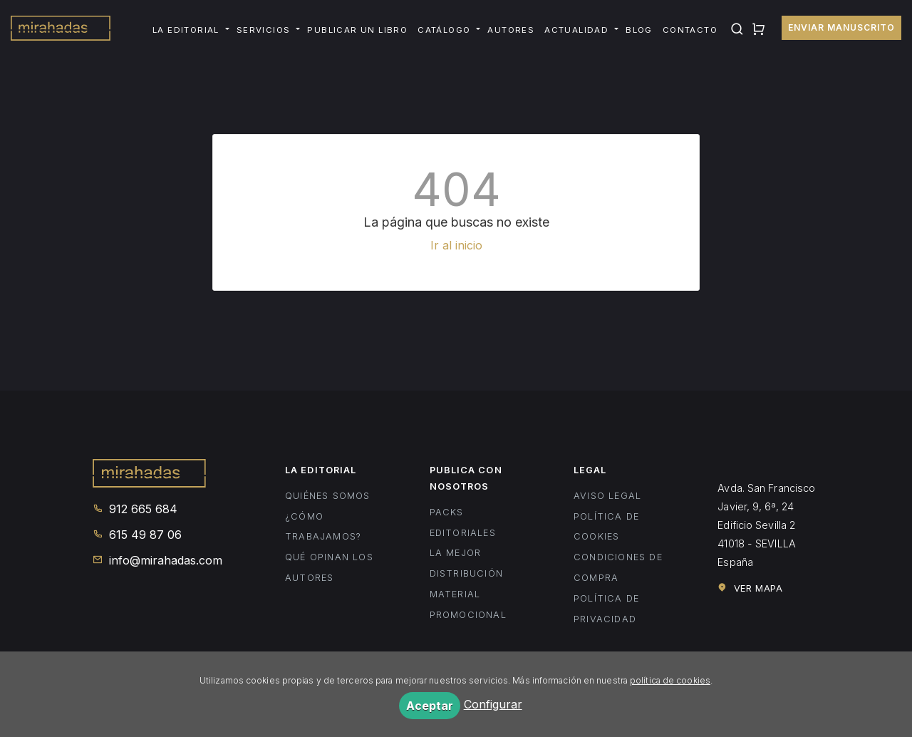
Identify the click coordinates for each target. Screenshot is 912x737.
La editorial (185, 30)
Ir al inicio (456, 245)
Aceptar (429, 706)
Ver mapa (749, 588)
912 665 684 (135, 509)
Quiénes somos (327, 495)
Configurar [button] (493, 704)
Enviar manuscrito (841, 27)
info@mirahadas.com (157, 560)
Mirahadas (60, 30)
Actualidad (576, 30)
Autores (510, 30)
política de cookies (670, 680)
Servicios (264, 30)
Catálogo (444, 30)
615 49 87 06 (137, 534)
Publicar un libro (357, 30)
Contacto (690, 30)
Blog (639, 30)
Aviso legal (607, 495)
